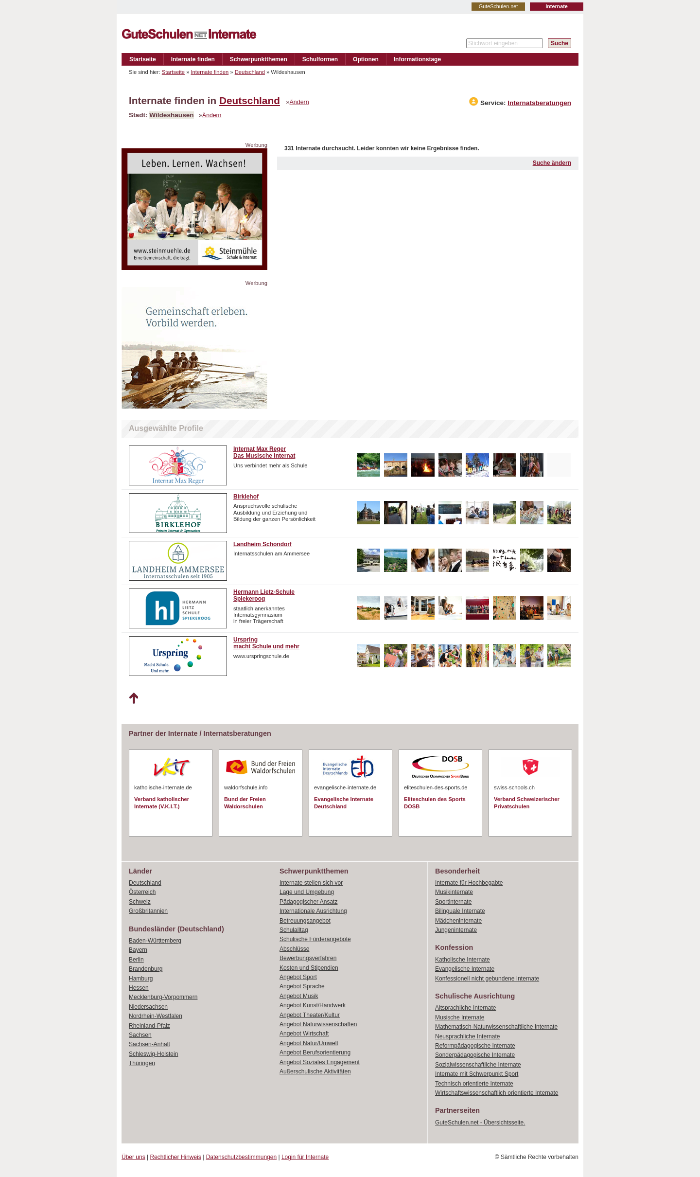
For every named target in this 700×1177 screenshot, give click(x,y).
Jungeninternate (456, 930)
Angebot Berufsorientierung (315, 1052)
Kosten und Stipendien (309, 967)
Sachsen (140, 1035)
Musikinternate (454, 892)
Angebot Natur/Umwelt (309, 1043)
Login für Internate (305, 1157)
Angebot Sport (298, 977)
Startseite (142, 59)
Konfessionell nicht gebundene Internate (487, 978)
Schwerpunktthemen (258, 59)
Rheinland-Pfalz (149, 1025)
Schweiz (140, 901)
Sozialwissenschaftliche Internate (478, 1064)
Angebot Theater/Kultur (310, 1015)
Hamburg (141, 978)
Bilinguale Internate (460, 911)
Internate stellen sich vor (311, 882)
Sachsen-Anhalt (149, 1044)
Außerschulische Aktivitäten (315, 1071)
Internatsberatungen (539, 103)
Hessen (139, 987)
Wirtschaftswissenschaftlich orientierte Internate (496, 1092)
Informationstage (417, 59)
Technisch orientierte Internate (474, 1083)
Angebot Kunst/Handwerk (313, 1005)
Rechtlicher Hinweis (175, 1157)
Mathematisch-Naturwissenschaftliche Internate (496, 1026)
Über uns (133, 1157)
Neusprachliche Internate (467, 1036)
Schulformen (320, 59)
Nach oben (133, 698)
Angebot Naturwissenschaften (318, 1024)
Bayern (138, 949)
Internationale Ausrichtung (313, 911)
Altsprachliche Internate (465, 1007)
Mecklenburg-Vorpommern (163, 997)
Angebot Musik (299, 996)
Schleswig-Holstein (153, 1054)
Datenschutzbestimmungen (241, 1157)
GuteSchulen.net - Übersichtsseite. (480, 1122)
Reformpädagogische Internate (475, 1045)
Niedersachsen (148, 1006)
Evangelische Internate (464, 968)
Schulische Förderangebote (315, 939)
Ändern (299, 102)
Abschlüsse (294, 948)
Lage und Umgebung (307, 892)
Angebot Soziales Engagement (320, 1062)
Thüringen (142, 1063)
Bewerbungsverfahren (308, 958)
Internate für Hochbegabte (469, 882)
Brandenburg (145, 968)
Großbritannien (148, 911)
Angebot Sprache (302, 986)
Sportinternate (453, 901)
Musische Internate (459, 1017)
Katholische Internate (462, 959)
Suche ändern (552, 163)
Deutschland (250, 72)
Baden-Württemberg (155, 940)
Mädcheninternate (458, 920)
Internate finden (193, 59)
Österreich (142, 892)
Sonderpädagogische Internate (475, 1055)
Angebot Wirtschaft (304, 1033)
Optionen (366, 59)
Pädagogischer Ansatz (308, 901)
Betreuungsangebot (305, 920)
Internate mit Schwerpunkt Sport (476, 1073)
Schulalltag (294, 930)
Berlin (136, 959)
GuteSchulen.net (498, 6)
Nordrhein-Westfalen (155, 1016)
